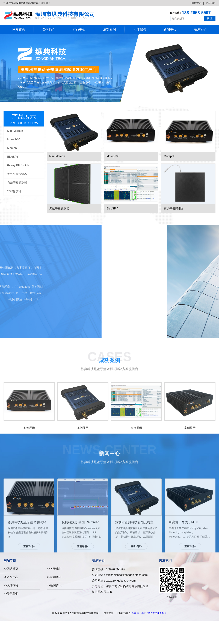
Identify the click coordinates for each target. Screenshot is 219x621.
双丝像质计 (14, 191)
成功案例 (109, 29)
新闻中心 (170, 29)
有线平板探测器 (17, 182)
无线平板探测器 (17, 173)
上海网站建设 (123, 613)
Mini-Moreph (15, 130)
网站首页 (196, 3)
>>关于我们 (54, 568)
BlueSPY (13, 156)
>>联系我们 (11, 593)
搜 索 (210, 18)
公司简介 (49, 29)
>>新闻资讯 (54, 585)
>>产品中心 (11, 577)
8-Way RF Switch (18, 165)
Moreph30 (13, 139)
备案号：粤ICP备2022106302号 (149, 613)
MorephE (13, 148)
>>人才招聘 (11, 585)
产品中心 (79, 29)
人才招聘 (139, 29)
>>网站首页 (11, 568)
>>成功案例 (54, 577)
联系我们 (210, 3)
